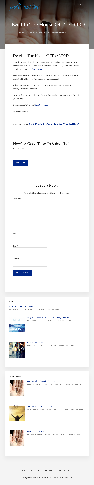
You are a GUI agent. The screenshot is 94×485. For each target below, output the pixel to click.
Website (16, 258)
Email (15, 246)
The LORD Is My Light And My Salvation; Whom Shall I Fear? (54, 124)
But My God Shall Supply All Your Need (42, 381)
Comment (17, 199)
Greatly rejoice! (41, 105)
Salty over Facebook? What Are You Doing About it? (48, 317)
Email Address (18, 149)
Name (15, 234)
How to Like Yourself (35, 343)
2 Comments (70, 321)
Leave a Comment (67, 32)
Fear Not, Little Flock (36, 431)
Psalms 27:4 (37, 69)
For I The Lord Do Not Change (21, 306)
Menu (81, 5)
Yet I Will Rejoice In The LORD (39, 406)
